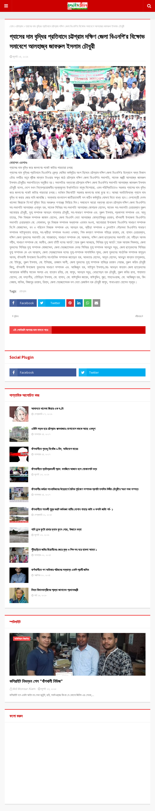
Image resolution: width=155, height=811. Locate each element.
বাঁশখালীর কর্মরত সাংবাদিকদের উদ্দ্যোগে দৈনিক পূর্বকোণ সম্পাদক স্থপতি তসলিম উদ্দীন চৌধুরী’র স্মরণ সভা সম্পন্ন (84, 489)
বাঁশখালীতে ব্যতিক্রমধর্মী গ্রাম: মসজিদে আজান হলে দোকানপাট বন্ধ (64, 469)
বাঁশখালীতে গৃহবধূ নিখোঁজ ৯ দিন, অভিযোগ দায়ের (54, 449)
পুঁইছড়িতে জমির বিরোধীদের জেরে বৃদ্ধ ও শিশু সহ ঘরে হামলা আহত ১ (64, 549)
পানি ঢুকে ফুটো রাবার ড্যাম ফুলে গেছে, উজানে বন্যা (56, 529)
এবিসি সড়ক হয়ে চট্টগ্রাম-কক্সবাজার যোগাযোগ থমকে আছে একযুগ (63, 428)
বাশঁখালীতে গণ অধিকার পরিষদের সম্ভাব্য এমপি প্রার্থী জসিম (60, 570)
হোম (11, 26)
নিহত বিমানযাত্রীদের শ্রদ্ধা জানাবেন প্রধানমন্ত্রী (54, 590)
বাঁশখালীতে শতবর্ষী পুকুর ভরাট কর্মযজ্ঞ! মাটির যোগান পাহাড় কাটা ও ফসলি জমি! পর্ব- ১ (72, 509)
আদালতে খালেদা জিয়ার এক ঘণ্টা (47, 408)
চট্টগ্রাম (19, 26)
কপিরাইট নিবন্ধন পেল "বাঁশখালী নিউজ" (36, 681)
